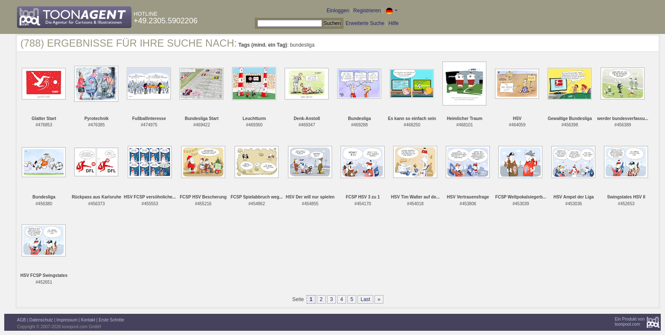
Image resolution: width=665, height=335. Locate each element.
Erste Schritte (111, 320)
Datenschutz (41, 320)
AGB (21, 320)
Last (365, 299)
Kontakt (88, 320)
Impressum (66, 320)
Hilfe (393, 23)
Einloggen (338, 11)
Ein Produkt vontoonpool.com (630, 322)
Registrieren (367, 11)
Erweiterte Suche (365, 23)
